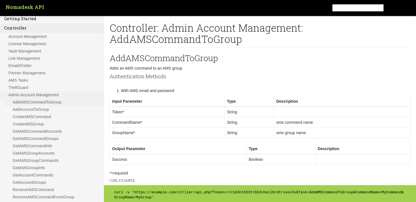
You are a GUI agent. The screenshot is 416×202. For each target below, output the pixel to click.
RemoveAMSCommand (33, 189)
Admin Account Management (33, 95)
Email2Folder (19, 65)
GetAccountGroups (29, 182)
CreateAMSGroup (28, 124)
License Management (27, 44)
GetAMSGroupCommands (35, 160)
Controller (15, 28)
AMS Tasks (18, 80)
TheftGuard (18, 87)
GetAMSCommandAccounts (37, 131)
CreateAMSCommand (32, 116)
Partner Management (27, 73)
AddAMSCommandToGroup (37, 102)
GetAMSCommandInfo (32, 146)
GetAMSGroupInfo (29, 168)
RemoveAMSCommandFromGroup (43, 197)
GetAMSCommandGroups (35, 138)
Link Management (24, 58)
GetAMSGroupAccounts (34, 153)
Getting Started (20, 18)
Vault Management (24, 51)
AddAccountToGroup (31, 109)
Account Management (27, 36)
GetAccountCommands (33, 175)
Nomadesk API (25, 7)
